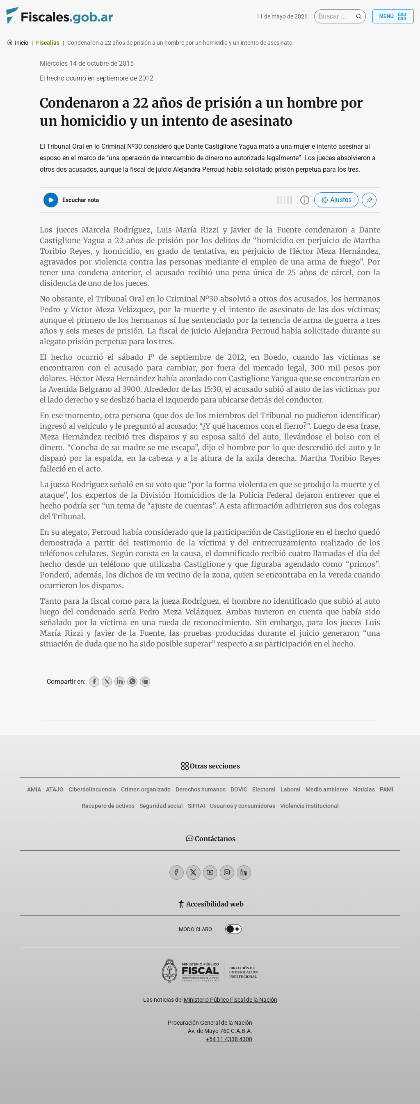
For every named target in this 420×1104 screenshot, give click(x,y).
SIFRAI (196, 806)
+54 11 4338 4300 (229, 1039)
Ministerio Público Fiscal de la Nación (230, 999)
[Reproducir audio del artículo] (50, 200)
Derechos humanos (201, 789)
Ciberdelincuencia (92, 789)
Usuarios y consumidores (242, 806)
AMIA (34, 789)
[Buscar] (335, 16)
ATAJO (55, 789)
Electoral (264, 789)
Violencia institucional (309, 806)
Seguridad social (161, 806)
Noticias (364, 789)
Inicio (17, 42)
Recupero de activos (108, 806)
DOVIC (239, 789)
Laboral (291, 789)
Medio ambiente (327, 789)
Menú (393, 16)
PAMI (386, 789)
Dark (233, 930)
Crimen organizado (146, 789)
